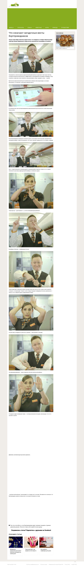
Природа (55, 27)
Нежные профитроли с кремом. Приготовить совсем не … (63, 47)
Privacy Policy (67, 564)
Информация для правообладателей (56, 564)
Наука (47, 27)
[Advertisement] (42, 17)
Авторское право (43, 564)
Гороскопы (20, 27)
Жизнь (11, 27)
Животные (39, 27)
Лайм (8, 564)
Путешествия (65, 27)
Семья (29, 27)
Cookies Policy (74, 564)
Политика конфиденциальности (32, 564)
